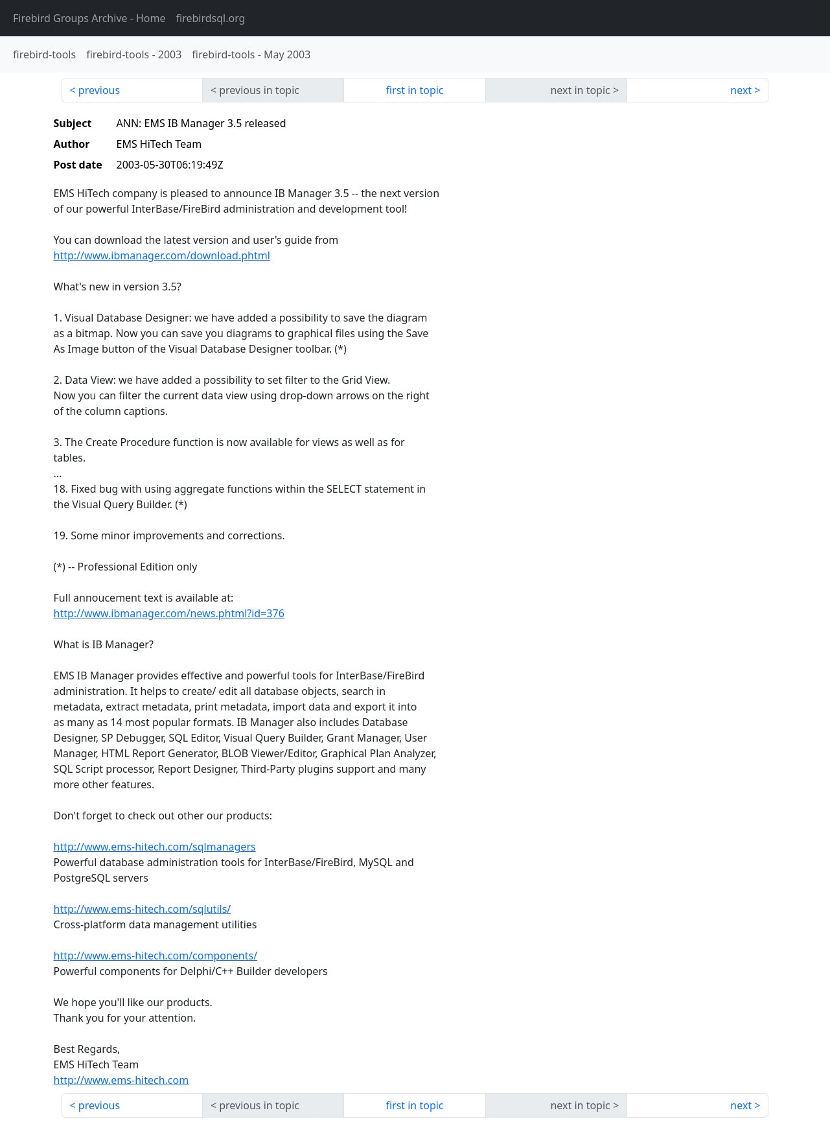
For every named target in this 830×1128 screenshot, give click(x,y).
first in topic (414, 90)
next (741, 90)
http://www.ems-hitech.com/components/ (156, 955)
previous (99, 90)
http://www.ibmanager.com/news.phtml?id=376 (169, 613)
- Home (89, 18)
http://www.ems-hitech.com (121, 1080)
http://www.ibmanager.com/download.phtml (162, 255)
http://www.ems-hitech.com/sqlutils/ (142, 909)
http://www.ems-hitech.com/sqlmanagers (155, 847)
